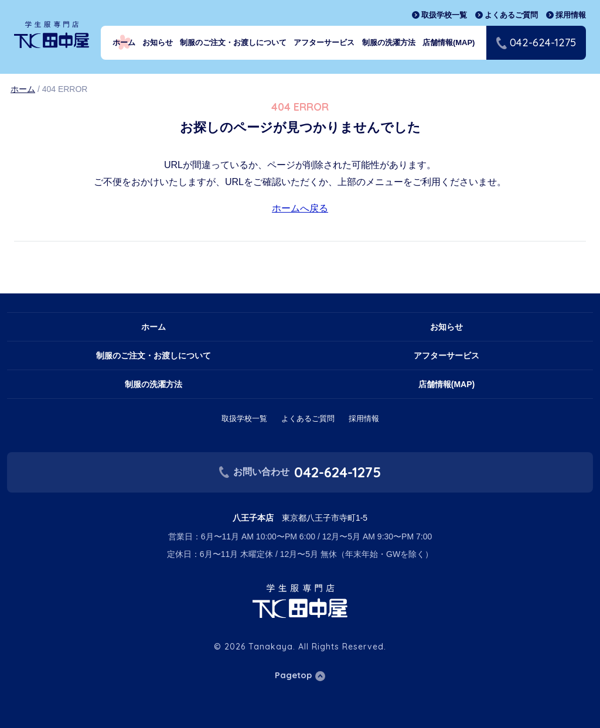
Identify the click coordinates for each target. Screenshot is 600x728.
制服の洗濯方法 (388, 42)
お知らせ (157, 42)
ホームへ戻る (300, 208)
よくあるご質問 (511, 15)
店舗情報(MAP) (448, 42)
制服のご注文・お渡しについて (233, 42)
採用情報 (570, 15)
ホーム (123, 42)
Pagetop (293, 675)
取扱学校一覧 (444, 15)
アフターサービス (324, 42)
